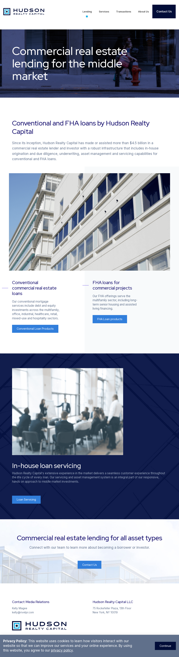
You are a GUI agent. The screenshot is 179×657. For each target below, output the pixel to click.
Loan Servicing (26, 499)
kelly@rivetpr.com (23, 612)
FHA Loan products (109, 319)
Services (104, 11)
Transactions (123, 11)
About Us (143, 11)
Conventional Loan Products (35, 328)
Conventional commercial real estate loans (34, 288)
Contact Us (164, 11)
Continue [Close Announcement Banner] (165, 645)
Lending (87, 11)
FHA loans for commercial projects (112, 285)
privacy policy (62, 650)
